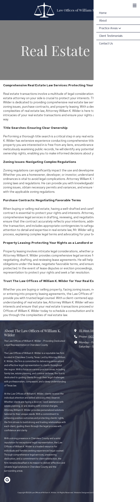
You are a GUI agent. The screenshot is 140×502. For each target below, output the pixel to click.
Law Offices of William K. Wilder (82, 10)
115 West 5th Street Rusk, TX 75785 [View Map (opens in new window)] (101, 331)
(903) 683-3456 (98, 336)
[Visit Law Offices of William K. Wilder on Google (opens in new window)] (7, 480)
